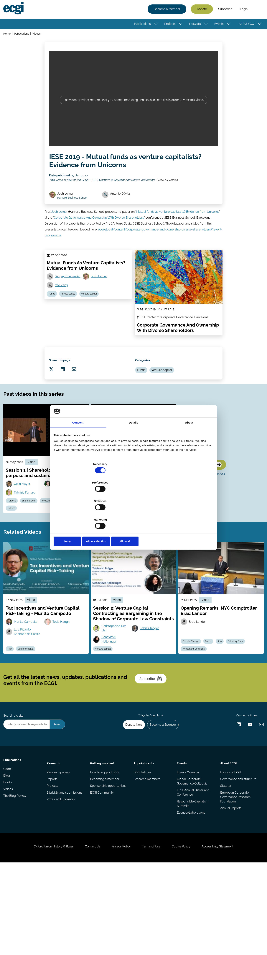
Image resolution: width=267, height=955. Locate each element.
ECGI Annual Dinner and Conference (193, 870)
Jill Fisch (108, 523)
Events (217, 24)
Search (256, 9)
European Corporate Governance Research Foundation (235, 875)
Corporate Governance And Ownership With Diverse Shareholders (99, 231)
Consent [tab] (78, 451)
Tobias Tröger (150, 685)
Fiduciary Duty (154, 550)
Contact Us (87, 935)
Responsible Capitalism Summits (192, 882)
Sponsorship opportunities (108, 864)
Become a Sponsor (160, 798)
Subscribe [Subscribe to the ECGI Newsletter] (153, 746)
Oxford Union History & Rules (45, 935)
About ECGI (245, 24)
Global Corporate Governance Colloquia (192, 859)
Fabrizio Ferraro (26, 532)
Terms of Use (153, 935)
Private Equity (71, 314)
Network (194, 24)
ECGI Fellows (142, 849)
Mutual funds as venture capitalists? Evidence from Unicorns (177, 225)
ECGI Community (102, 871)
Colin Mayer (24, 523)
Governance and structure (238, 856)
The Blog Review (15, 878)
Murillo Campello (28, 673)
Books (8, 864)
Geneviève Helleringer (110, 697)
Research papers (59, 849)
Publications (141, 24)
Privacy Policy (119, 935)
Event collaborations (191, 892)
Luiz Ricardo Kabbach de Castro (29, 684)
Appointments (144, 838)
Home (8, 34)
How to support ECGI (105, 849)
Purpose (14, 541)
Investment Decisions (58, 541)
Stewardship (16, 550)
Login (242, 9)
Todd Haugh (62, 673)
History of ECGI (230, 849)
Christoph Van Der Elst (115, 685)
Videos (38, 34)
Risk (12, 707)
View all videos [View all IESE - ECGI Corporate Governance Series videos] (169, 188)
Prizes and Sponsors (61, 878)
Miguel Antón (112, 532)
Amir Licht (148, 523)
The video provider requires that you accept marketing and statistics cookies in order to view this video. (133, 105)
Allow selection (133, 513)
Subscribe (224, 9)
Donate (201, 9)
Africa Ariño (62, 523)
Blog (7, 856)
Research (54, 838)
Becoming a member (105, 856)
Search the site (14, 788)
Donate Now (129, 798)
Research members (147, 856)
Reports (52, 856)
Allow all (186, 513)
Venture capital (93, 314)
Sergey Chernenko (69, 295)
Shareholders (32, 541)
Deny (80, 513)
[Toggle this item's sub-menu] (155, 25)
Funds (53, 314)
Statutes (225, 864)
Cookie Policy (186, 935)
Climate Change (192, 699)
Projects (168, 24)
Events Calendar (188, 849)
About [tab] (189, 451)
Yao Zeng (62, 305)
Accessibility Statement (226, 935)
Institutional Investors (128, 550)
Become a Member (166, 9)
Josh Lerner (67, 204)
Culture (34, 550)
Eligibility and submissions (65, 871)
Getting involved (102, 838)
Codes (8, 849)
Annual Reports (230, 887)
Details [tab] (133, 451)
